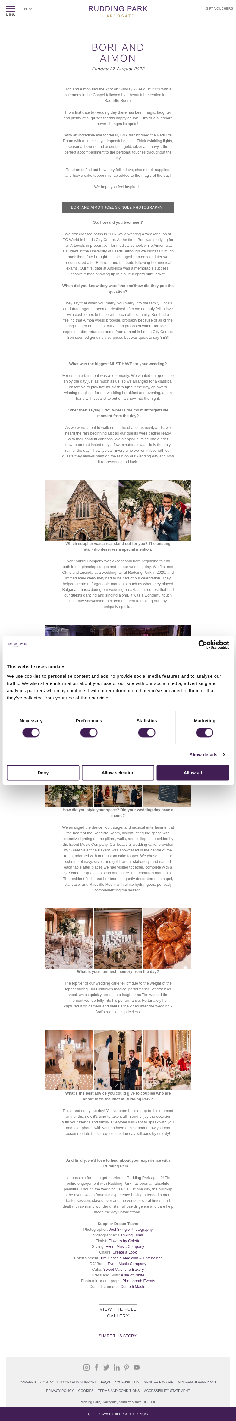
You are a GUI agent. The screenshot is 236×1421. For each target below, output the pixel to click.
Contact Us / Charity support (68, 1382)
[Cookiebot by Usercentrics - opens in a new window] (202, 644)
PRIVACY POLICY (60, 1390)
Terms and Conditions (119, 1390)
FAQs (105, 1382)
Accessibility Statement (167, 1390)
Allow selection (118, 772)
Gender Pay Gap (158, 1382)
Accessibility (126, 1382)
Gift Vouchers (219, 8)
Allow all (193, 772)
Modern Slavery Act (197, 1382)
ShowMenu (10, 11)
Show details (204, 754)
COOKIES (85, 1390)
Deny (43, 772)
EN (24, 9)
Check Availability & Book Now (118, 1414)
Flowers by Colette (124, 1241)
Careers (28, 1382)
